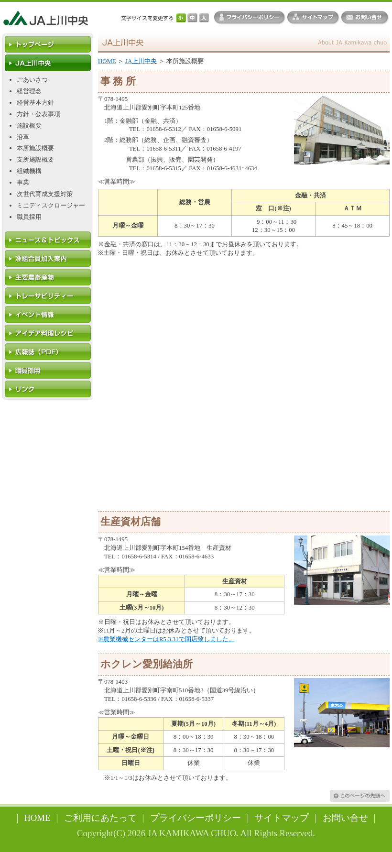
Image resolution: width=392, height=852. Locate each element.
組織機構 (29, 171)
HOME (107, 61)
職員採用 (29, 217)
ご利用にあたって (100, 818)
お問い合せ (345, 818)
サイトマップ (281, 818)
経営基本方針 (35, 102)
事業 (23, 182)
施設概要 (29, 125)
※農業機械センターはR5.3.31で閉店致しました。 (166, 639)
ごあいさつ (32, 79)
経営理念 (29, 91)
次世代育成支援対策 (45, 194)
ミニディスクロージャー (51, 205)
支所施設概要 (35, 159)
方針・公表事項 (38, 114)
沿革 (23, 137)
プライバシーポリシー (195, 818)
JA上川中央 (141, 61)
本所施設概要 (35, 148)
